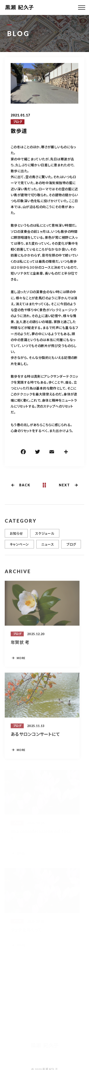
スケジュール (45, 535)
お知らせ (16, 535)
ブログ (17, 122)
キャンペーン (19, 546)
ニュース (47, 546)
